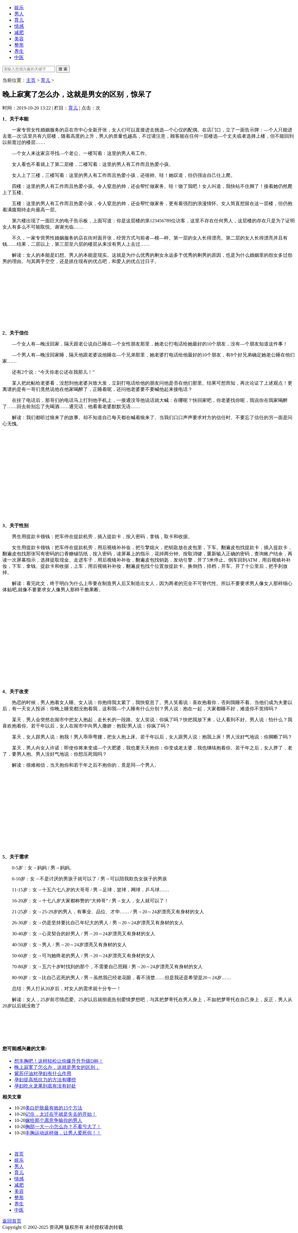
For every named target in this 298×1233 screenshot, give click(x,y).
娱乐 (19, 7)
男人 (19, 13)
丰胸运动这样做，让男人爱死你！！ (63, 1132)
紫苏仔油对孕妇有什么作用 (42, 1073)
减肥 (19, 32)
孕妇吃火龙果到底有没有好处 (45, 1085)
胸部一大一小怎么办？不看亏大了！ (63, 1126)
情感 (19, 26)
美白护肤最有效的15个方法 (53, 1107)
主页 (31, 80)
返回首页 (11, 1221)
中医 (19, 57)
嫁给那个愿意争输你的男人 (53, 1120)
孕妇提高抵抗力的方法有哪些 (45, 1079)
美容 (19, 38)
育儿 (19, 20)
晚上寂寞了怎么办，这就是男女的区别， (57, 1067)
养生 (19, 51)
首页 (19, 1153)
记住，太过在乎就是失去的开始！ (61, 1114)
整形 (19, 44)
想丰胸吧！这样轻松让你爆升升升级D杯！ (58, 1061)
